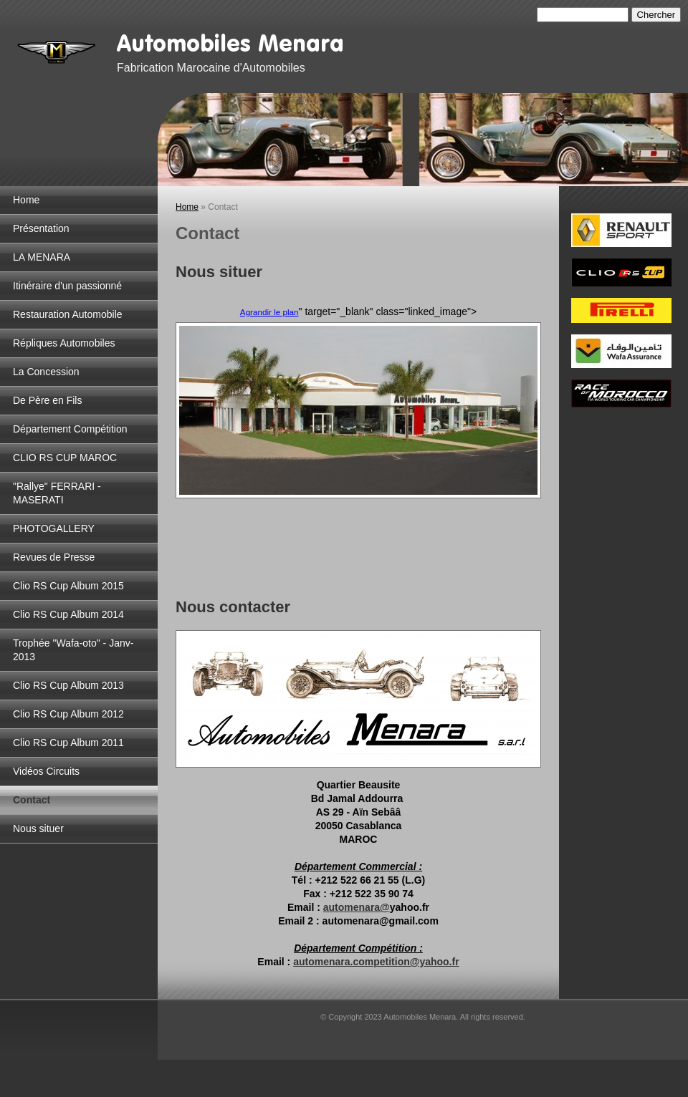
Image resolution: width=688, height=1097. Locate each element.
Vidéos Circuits (46, 771)
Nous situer (38, 828)
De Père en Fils (47, 400)
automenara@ (356, 907)
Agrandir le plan (269, 311)
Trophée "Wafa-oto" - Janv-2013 (73, 649)
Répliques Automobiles (64, 343)
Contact (31, 800)
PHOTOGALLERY (54, 528)
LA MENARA (41, 257)
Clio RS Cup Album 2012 (68, 714)
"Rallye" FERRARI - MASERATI (57, 493)
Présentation (41, 228)
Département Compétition (70, 429)
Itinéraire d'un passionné (67, 285)
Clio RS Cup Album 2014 (68, 614)
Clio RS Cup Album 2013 (68, 685)
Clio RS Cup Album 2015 (68, 585)
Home (26, 200)
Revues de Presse (54, 557)
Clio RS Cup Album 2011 (68, 742)
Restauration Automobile (68, 314)
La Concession (46, 371)
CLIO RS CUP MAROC (65, 457)
